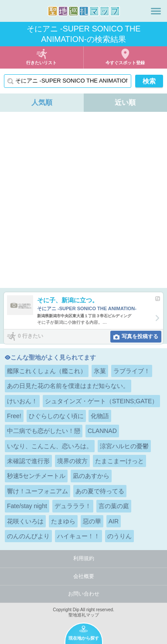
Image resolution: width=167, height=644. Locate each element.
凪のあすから (91, 475)
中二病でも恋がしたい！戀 (43, 430)
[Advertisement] (83, 200)
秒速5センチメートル (36, 475)
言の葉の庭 (114, 505)
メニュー (156, 11)
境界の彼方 (72, 460)
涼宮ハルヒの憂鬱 (124, 446)
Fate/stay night (27, 505)
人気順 (41, 102)
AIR (114, 521)
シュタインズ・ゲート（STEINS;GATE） (101, 401)
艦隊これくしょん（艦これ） (46, 370)
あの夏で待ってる (99, 491)
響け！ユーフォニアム (37, 491)
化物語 (100, 415)
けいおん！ (22, 401)
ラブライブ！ (131, 370)
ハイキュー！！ (78, 536)
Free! (14, 415)
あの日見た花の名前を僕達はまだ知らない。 (68, 385)
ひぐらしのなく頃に (56, 415)
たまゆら (63, 521)
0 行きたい (30, 336)
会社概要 (83, 576)
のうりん (119, 536)
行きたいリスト (41, 62)
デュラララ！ (73, 505)
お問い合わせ (83, 594)
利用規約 (83, 558)
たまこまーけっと (119, 460)
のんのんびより (28, 536)
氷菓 (100, 370)
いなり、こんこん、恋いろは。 (49, 446)
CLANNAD (102, 430)
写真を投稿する (140, 336)
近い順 (125, 102)
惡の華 (92, 521)
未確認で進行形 (28, 460)
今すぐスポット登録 (125, 62)
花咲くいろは (25, 521)
